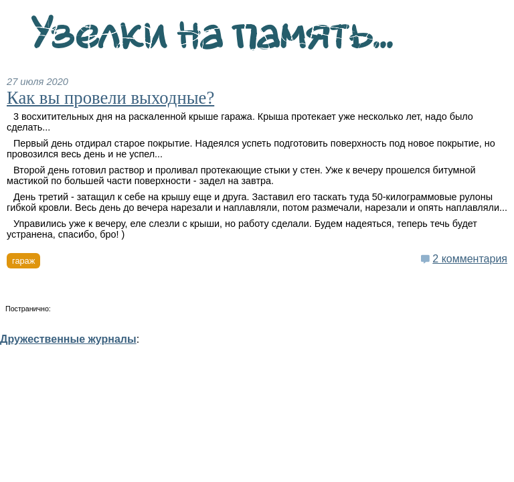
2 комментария (469, 258)
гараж (23, 261)
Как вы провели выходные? (110, 98)
